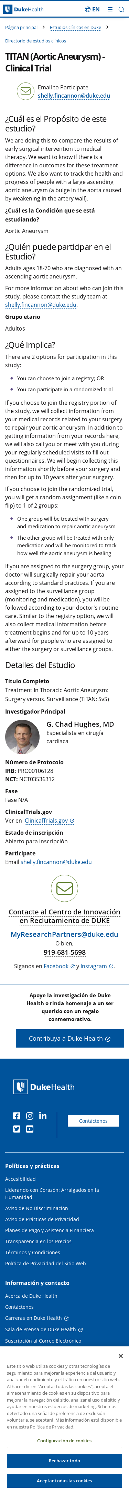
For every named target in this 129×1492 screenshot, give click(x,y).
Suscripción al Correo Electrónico (43, 1340)
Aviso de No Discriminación (36, 1208)
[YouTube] (31, 1130)
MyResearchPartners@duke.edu (64, 934)
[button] (121, 9)
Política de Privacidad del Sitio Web (45, 1263)
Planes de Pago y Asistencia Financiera (49, 1230)
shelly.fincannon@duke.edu (74, 95)
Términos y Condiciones (32, 1252)
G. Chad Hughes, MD (80, 724)
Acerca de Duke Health (31, 1296)
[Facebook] (18, 1117)
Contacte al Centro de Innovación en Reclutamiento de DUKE (64, 916)
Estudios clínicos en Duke (75, 27)
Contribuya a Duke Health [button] (66, 1038)
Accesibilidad (20, 1179)
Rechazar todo (64, 1467)
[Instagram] (31, 1117)
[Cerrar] (120, 1362)
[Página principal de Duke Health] (16, 9)
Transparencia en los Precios (38, 1241)
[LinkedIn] (44, 1117)
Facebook (56, 966)
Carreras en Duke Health (33, 1318)
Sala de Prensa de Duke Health (40, 1329)
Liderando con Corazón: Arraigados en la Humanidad (52, 1193)
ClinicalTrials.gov (46, 820)
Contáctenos (93, 1121)
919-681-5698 (65, 952)
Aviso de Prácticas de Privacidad (42, 1219)
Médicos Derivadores (29, 1351)
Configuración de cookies (64, 1447)
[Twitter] (18, 1130)
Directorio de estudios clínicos (35, 41)
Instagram (93, 966)
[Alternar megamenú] (110, 9)
